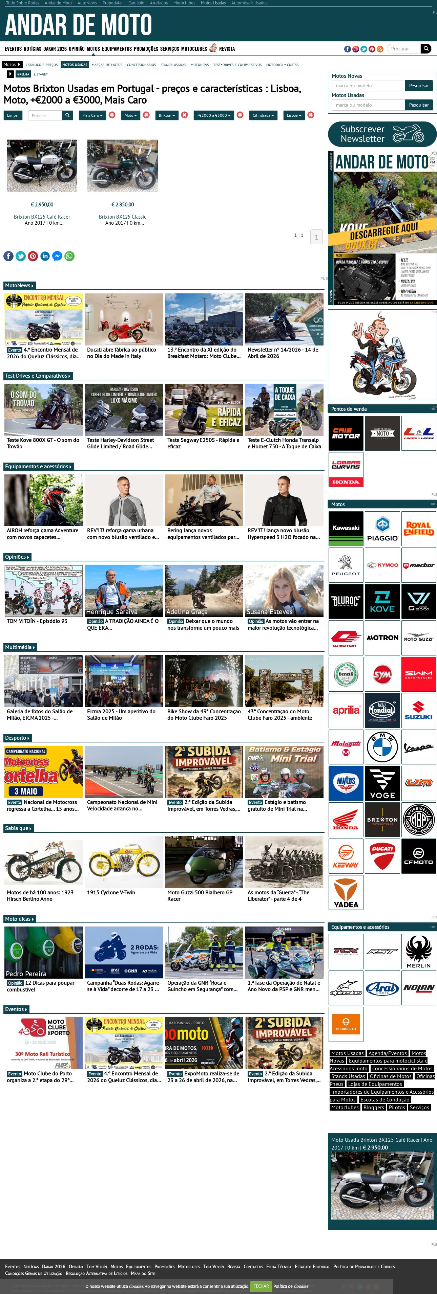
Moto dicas (20, 918)
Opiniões (17, 556)
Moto (131, 115)
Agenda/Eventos (388, 1053)
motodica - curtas (282, 64)
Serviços (169, 48)
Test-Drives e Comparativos (38, 375)
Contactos (253, 1267)
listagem (41, 74)
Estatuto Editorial (312, 1267)
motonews (200, 64)
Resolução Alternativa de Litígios (96, 1273)
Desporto (17, 737)
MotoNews (19, 285)
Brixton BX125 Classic (122, 217)
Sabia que (18, 828)
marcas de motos (107, 64)
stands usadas (173, 64)
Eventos (13, 48)
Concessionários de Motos (402, 1068)
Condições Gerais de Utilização (33, 1273)
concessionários (141, 64)
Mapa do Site (143, 1273)
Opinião (77, 48)
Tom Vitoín (96, 1267)
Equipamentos (117, 48)
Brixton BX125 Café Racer (42, 217)
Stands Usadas (348, 1076)
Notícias (32, 48)
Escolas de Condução (385, 1099)
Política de (290, 1286)
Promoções (146, 48)
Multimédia (20, 647)
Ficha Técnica (278, 1267)
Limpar (13, 115)
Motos (93, 48)
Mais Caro (92, 115)
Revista (227, 48)
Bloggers (373, 1107)
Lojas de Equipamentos (375, 1083)
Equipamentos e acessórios (38, 466)
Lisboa (294, 115)
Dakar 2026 (55, 48)
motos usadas (74, 64)
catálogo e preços (42, 64)
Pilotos (397, 1107)
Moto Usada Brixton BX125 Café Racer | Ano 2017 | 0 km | (382, 1178)
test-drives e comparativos (237, 64)
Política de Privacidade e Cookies (364, 1267)
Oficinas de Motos (391, 1076)
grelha (23, 74)
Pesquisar (419, 86)
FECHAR (261, 1286)
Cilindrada (263, 115)
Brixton (167, 115)
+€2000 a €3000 (214, 115)
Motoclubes (194, 48)
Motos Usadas (347, 1053)
